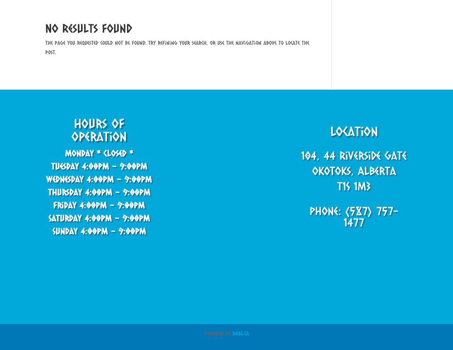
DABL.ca (240, 333)
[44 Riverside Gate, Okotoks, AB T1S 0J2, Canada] (226, 180)
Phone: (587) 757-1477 (353, 216)
